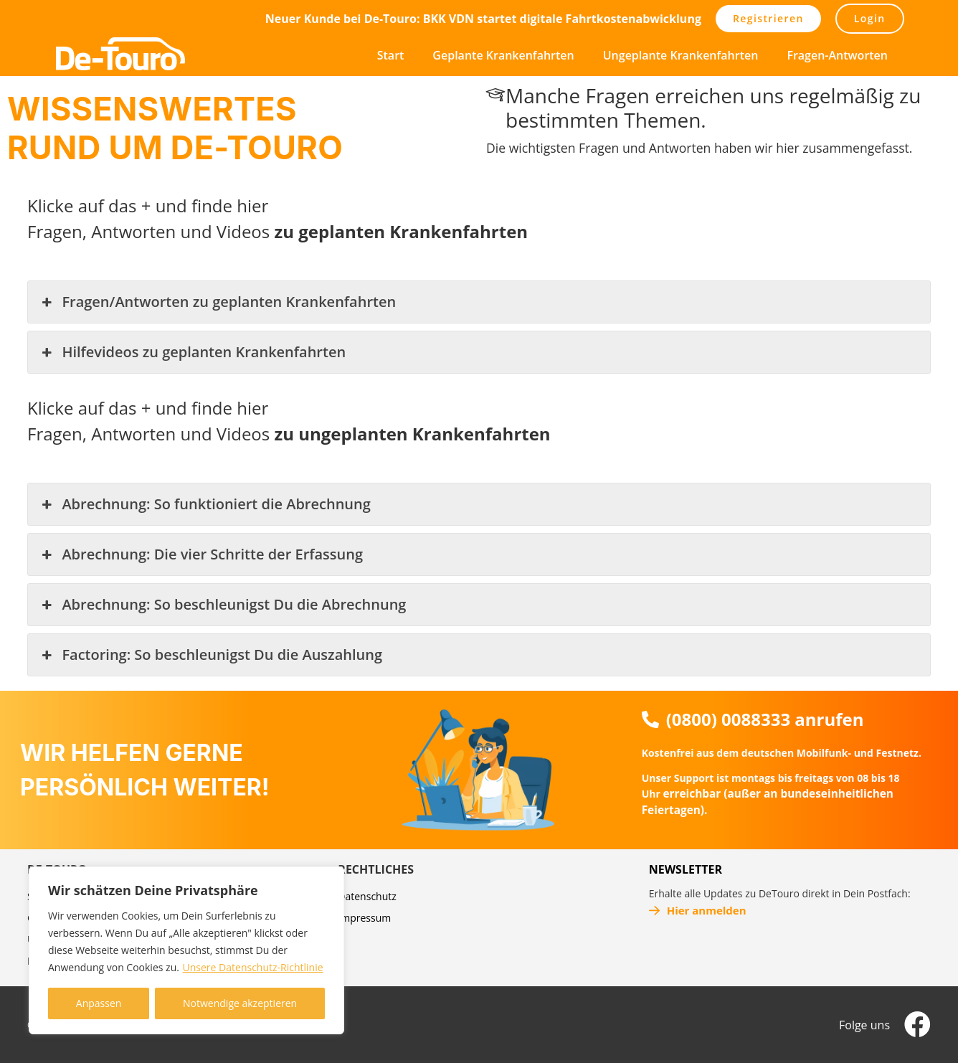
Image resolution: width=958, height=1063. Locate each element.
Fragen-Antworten (837, 55)
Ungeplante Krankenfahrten (681, 55)
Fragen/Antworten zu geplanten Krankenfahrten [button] (217, 302)
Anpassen (99, 1003)
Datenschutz (367, 896)
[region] (186, 950)
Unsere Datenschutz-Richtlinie (253, 967)
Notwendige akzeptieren (240, 1003)
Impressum (364, 918)
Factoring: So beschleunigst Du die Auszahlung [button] (210, 655)
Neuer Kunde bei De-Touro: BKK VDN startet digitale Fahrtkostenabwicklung (483, 19)
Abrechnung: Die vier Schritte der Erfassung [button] (201, 554)
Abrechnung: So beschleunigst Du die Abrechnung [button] (222, 605)
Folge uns (864, 1025)
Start (390, 55)
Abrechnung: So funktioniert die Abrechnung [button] (205, 504)
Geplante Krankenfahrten (503, 55)
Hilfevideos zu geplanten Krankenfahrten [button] (192, 352)
